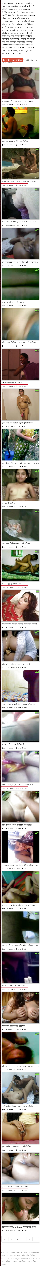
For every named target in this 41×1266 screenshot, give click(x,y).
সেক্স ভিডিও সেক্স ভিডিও (15, 33)
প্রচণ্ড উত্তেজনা (16, 6)
